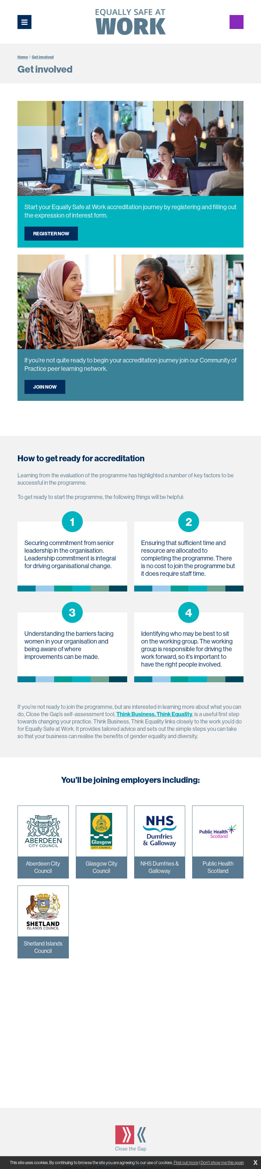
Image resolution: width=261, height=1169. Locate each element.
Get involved (42, 56)
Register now (51, 233)
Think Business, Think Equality (154, 714)
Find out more (186, 1162)
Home (22, 56)
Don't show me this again (222, 1162)
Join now (45, 387)
